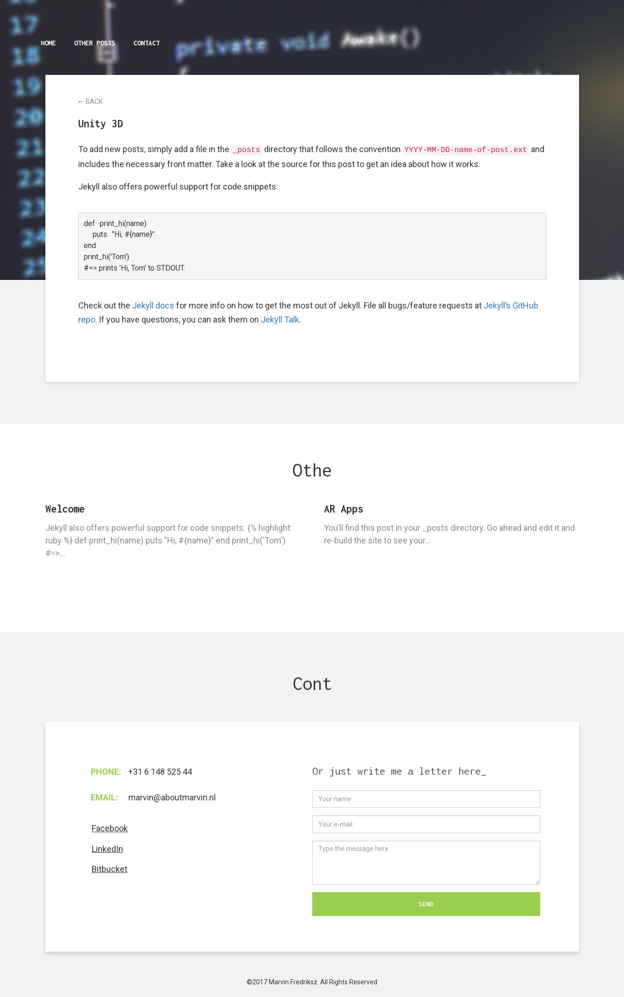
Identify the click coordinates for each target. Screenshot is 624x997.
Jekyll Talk (280, 319)
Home (48, 43)
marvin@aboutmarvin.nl (172, 797)
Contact (146, 43)
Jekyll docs (153, 305)
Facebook (110, 828)
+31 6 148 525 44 (160, 772)
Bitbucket (109, 869)
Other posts (94, 43)
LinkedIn (107, 849)
